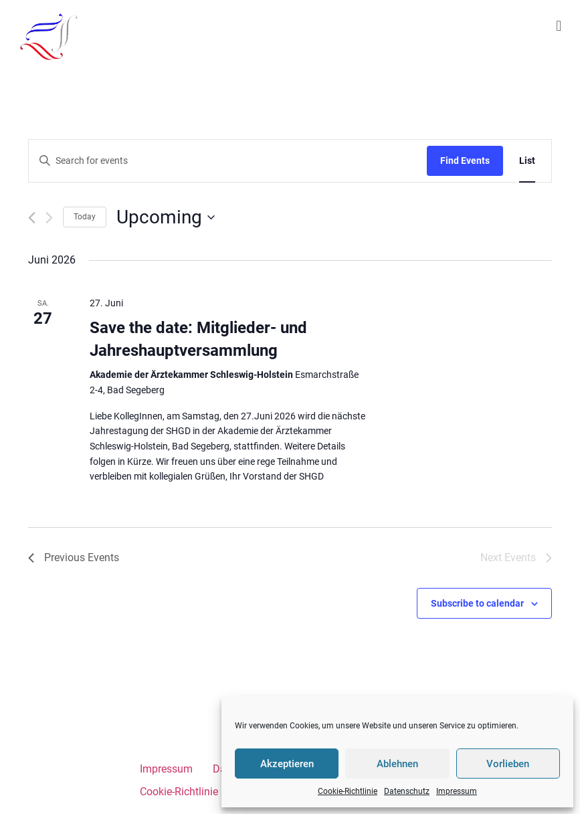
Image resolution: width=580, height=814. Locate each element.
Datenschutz (406, 791)
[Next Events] (49, 217)
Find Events (465, 160)
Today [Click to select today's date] (85, 216)
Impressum (456, 791)
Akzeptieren (287, 764)
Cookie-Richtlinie (347, 791)
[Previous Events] (31, 217)
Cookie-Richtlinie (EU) (190, 791)
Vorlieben (507, 764)
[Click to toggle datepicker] (165, 217)
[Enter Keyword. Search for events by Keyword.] (228, 161)
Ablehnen (397, 764)
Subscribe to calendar (477, 603)
